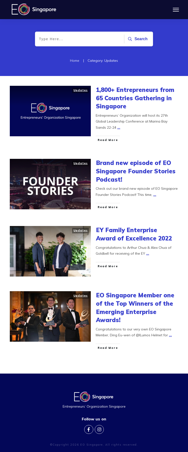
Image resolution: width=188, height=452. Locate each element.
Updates (80, 94)
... (118, 132)
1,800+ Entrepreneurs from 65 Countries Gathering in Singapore (135, 102)
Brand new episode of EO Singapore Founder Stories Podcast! (136, 176)
